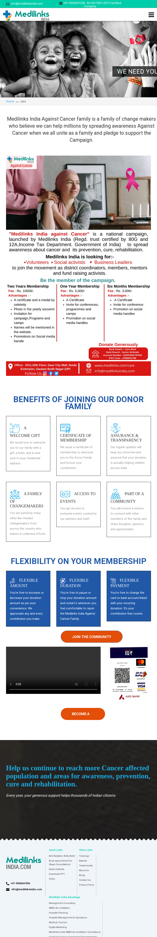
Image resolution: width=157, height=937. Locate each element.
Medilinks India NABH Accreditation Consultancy (74, 932)
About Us (84, 870)
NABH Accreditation (59, 908)
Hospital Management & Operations (68, 917)
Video (52, 879)
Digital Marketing (58, 927)
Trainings (84, 856)
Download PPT (57, 874)
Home (10, 101)
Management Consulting (62, 903)
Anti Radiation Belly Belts (62, 856)
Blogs (82, 875)
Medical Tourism (58, 922)
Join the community (91, 637)
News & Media (56, 869)
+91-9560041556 (90, 4)
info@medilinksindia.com (24, 3)
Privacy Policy (86, 885)
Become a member (81, 716)
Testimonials (86, 865)
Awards (83, 861)
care (23, 101)
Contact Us (85, 880)
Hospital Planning (58, 913)
